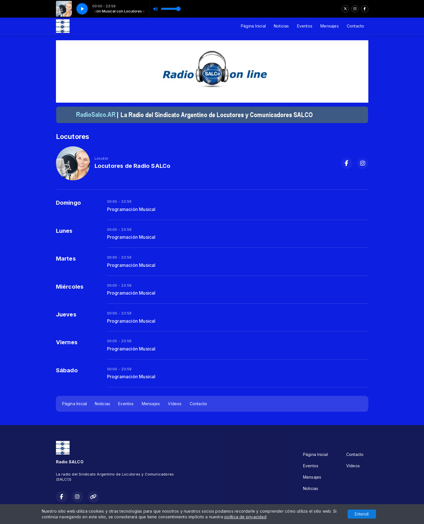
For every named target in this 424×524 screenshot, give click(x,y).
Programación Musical (131, 209)
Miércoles (70, 286)
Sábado (67, 370)
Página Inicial (253, 26)
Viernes (67, 342)
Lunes (64, 230)
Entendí (362, 514)
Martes (66, 258)
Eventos (304, 26)
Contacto (355, 26)
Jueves (66, 314)
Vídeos (174, 403)
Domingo (68, 202)
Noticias (281, 26)
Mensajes (329, 26)
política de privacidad (245, 516)
